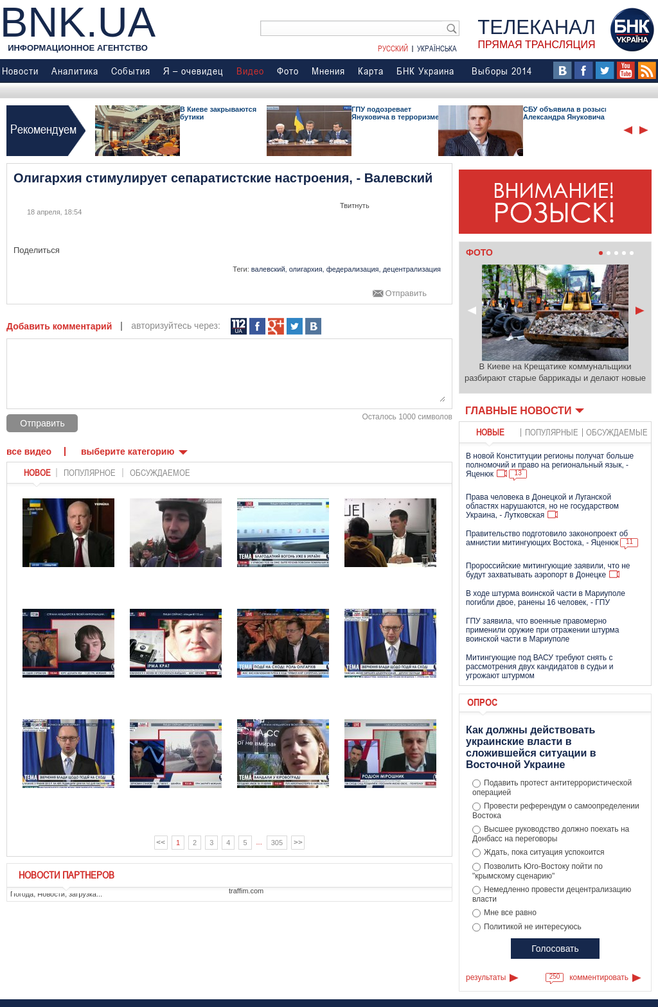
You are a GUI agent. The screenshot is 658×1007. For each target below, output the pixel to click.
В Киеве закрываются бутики (218, 113)
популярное (90, 472)
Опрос (482, 702)
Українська (437, 48)
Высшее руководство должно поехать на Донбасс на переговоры (550, 834)
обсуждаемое (160, 472)
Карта (371, 70)
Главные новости (518, 410)
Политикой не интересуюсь (533, 926)
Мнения (328, 70)
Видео (250, 70)
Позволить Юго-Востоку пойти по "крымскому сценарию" (537, 871)
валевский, (269, 269)
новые (490, 431)
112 (238, 326)
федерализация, (353, 269)
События (130, 70)
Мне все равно (510, 912)
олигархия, (307, 269)
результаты (486, 977)
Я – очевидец (193, 70)
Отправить (406, 293)
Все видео (28, 451)
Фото (288, 70)
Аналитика (74, 70)
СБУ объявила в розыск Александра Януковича (566, 113)
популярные (551, 431)
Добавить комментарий (59, 326)
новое (37, 472)
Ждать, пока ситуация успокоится (544, 852)
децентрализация (412, 269)
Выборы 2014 (502, 70)
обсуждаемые (617, 431)
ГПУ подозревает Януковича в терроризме (395, 113)
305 (277, 842)
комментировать (598, 977)
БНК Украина (425, 70)
